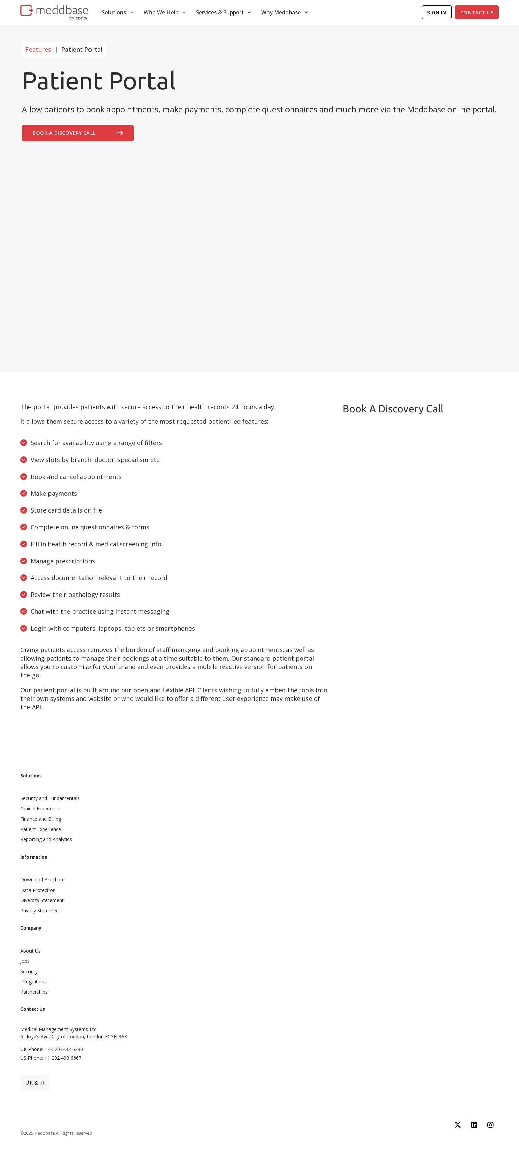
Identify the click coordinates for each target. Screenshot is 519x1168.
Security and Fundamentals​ (50, 798)
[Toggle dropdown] (131, 12)
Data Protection (38, 890)
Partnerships (34, 991)
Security (29, 971)
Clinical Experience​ (40, 808)
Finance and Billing (40, 819)
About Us (30, 950)
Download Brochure (42, 879)
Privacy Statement (40, 910)
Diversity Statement (42, 900)
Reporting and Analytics (46, 839)
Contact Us (477, 12)
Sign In (436, 12)
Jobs (25, 961)
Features (38, 49)
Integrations (33, 981)
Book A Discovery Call (78, 133)
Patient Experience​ (40, 829)
